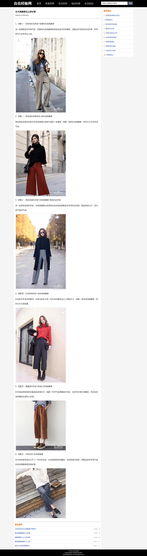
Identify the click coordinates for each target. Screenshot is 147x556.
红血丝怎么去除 (111, 50)
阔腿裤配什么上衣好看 (22, 537)
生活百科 (62, 3)
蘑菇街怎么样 (110, 28)
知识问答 (75, 3)
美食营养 (49, 3)
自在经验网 (23, 3)
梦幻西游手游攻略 (111, 24)
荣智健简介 (110, 55)
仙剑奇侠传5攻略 (111, 37)
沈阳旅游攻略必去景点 (113, 15)
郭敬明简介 (109, 20)
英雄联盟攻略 (110, 42)
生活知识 (89, 3)
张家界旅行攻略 (111, 46)
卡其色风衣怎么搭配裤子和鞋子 (25, 529)
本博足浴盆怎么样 (111, 33)
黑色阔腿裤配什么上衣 (22, 541)
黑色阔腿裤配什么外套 (22, 533)
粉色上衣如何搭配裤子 (22, 546)
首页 (39, 3)
